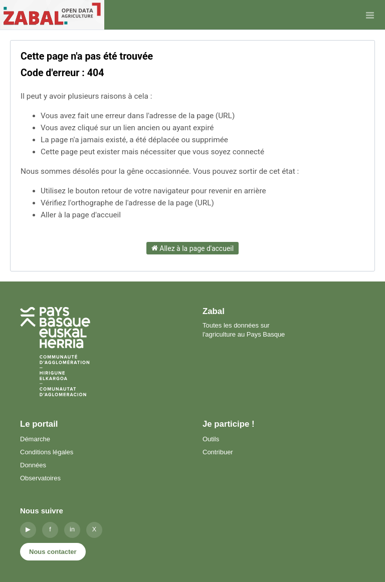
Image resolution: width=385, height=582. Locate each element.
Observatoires (40, 478)
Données (33, 465)
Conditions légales (46, 452)
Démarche (35, 439)
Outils (211, 439)
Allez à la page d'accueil (192, 248)
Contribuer (218, 452)
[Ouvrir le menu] (370, 15)
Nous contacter (53, 551)
